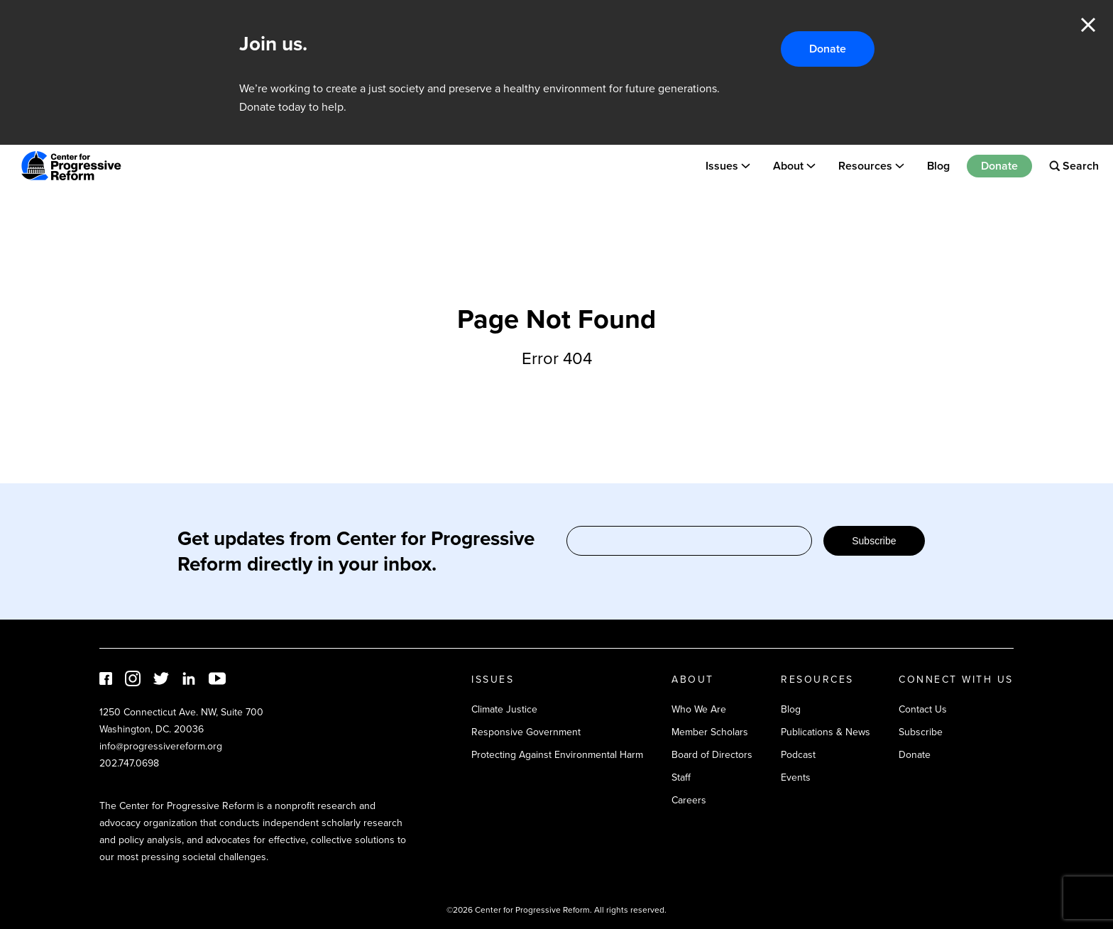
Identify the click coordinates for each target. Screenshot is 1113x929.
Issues (722, 166)
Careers (688, 800)
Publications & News (825, 732)
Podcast (798, 754)
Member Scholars (709, 732)
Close (1088, 25)
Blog (938, 166)
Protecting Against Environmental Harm (557, 754)
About (788, 166)
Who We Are (698, 709)
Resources (865, 166)
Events (796, 777)
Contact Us (923, 709)
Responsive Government (526, 732)
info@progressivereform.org (160, 746)
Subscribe (874, 540)
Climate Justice (504, 709)
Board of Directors (711, 754)
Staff (681, 777)
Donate (827, 48)
